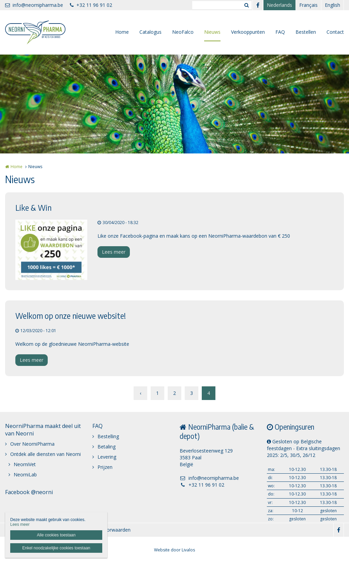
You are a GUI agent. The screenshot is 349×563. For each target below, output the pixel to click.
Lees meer (113, 252)
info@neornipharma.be (34, 5)
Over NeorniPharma (32, 444)
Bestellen (305, 32)
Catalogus (150, 32)
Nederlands (279, 5)
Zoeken (246, 5)
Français (308, 5)
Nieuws (212, 32)
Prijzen (104, 467)
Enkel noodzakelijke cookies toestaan (56, 548)
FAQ (280, 32)
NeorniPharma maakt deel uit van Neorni (43, 429)
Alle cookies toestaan (56, 535)
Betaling (106, 446)
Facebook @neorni (29, 492)
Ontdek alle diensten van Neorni (45, 454)
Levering (106, 457)
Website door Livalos (174, 550)
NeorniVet (25, 464)
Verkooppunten (248, 32)
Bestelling (108, 436)
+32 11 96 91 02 (91, 5)
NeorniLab (25, 474)
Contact (335, 32)
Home (122, 32)
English (332, 5)
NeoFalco (183, 32)
